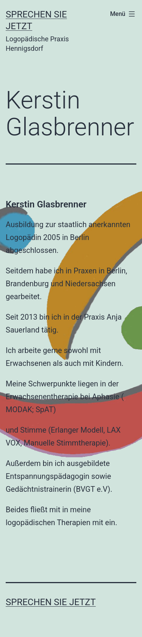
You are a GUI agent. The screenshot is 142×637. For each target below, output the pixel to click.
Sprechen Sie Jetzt (51, 602)
